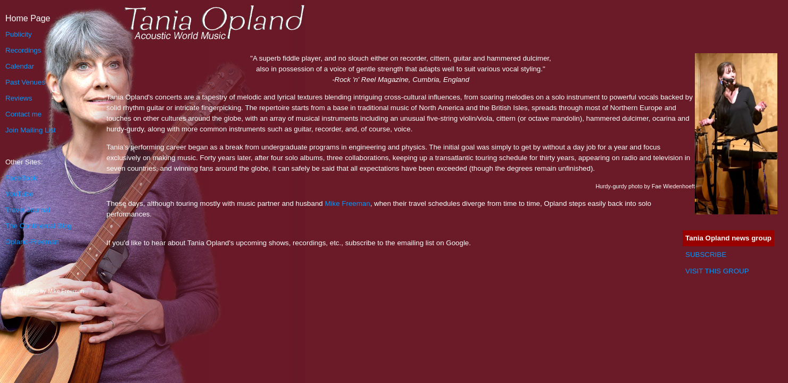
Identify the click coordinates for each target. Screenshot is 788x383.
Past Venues (25, 82)
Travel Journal (27, 210)
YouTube (19, 194)
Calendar (19, 66)
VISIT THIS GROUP (717, 271)
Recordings (23, 50)
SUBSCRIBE (705, 255)
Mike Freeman (347, 203)
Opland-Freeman (32, 242)
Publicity (18, 34)
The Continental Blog (38, 226)
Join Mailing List (30, 130)
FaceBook (21, 178)
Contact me (23, 114)
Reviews (18, 98)
